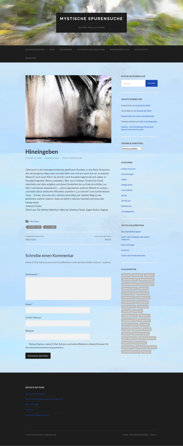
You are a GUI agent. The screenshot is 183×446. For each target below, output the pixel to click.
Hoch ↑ (154, 435)
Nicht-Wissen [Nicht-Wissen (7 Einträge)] (129, 338)
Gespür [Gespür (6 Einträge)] (138, 311)
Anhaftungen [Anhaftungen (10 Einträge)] (129, 279)
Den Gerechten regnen (131, 231)
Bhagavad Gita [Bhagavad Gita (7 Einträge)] (129, 288)
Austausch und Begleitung (91, 50)
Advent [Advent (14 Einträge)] (137, 275)
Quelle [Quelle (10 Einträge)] (127, 343)
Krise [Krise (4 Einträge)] (126, 329)
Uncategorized (127, 211)
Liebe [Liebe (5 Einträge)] (126, 334)
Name (29, 304)
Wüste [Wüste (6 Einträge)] (146, 352)
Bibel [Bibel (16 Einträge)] (143, 288)
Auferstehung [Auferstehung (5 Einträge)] (146, 279)
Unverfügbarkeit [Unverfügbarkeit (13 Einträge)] (131, 352)
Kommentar (32, 274)
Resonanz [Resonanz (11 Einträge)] (140, 343)
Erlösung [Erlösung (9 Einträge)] (142, 306)
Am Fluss (125, 250)
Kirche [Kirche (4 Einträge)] (145, 324)
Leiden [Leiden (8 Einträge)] (136, 329)
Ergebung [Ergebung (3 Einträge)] (142, 302)
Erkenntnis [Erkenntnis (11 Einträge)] (129, 306)
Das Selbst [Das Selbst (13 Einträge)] (128, 293)
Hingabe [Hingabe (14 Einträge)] (144, 320)
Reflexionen (126, 206)
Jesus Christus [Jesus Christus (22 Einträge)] (130, 324)
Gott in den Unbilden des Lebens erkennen (135, 238)
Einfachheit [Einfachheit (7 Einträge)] (128, 297)
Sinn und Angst (127, 245)
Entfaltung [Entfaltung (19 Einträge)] (143, 297)
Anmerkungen (127, 174)
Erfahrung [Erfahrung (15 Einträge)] (128, 302)
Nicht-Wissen (50, 227)
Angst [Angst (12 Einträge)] (149, 275)
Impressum (30, 58)
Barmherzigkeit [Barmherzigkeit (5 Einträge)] (130, 284)
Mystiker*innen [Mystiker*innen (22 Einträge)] (140, 334)
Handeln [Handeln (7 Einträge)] (144, 315)
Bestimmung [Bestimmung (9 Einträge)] (147, 284)
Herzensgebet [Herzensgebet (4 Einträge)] (129, 320)
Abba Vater (35, 238)
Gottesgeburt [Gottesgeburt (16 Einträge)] (129, 315)
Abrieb (102, 238)
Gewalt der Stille (143, 105)
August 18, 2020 (33, 158)
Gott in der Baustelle (145, 116)
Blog (52, 50)
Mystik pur (34, 221)
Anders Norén (141, 435)
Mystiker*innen (34, 227)
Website (29, 330)
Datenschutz (141, 50)
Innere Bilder (127, 190)
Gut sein (139, 129)
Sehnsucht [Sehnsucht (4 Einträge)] (128, 347)
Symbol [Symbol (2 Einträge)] (141, 347)
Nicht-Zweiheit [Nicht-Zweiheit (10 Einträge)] (147, 338)
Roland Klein (52, 158)
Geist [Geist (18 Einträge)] (126, 311)
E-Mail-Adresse (33, 317)
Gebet (124, 179)
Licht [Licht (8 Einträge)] (147, 329)
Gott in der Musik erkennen (133, 255)
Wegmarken (66, 50)
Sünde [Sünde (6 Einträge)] (152, 347)
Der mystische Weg (35, 50)
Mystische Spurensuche (91, 18)
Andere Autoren (128, 169)
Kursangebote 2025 (119, 50)
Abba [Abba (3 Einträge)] (126, 275)
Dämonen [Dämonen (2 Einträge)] (143, 293)
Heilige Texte (126, 184)
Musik (124, 195)
